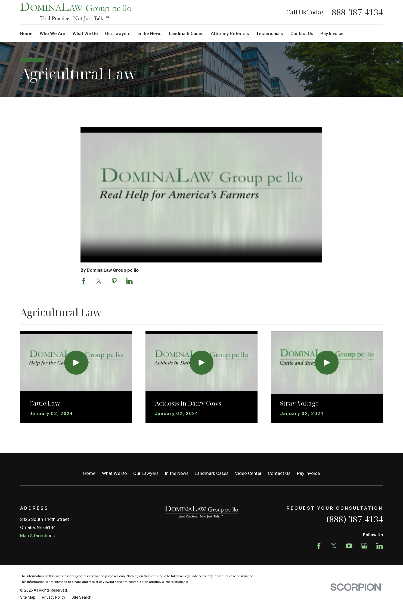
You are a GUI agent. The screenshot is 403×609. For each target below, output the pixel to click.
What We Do (114, 473)
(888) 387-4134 (354, 519)
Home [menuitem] (26, 33)
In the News (176, 473)
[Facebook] (319, 546)
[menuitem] (27, 597)
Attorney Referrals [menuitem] (230, 33)
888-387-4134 (357, 12)
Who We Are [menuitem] (52, 33)
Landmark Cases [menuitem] (186, 33)
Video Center (248, 473)
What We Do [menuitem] (85, 33)
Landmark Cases (211, 473)
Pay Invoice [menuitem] (332, 33)
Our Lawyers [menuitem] (118, 33)
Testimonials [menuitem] (269, 33)
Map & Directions (37, 535)
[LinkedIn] (379, 546)
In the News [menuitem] (150, 33)
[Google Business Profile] (364, 546)
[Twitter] (334, 546)
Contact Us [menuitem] (301, 33)
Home (89, 473)
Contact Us (279, 473)
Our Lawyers (146, 473)
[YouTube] (349, 546)
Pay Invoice (308, 473)
